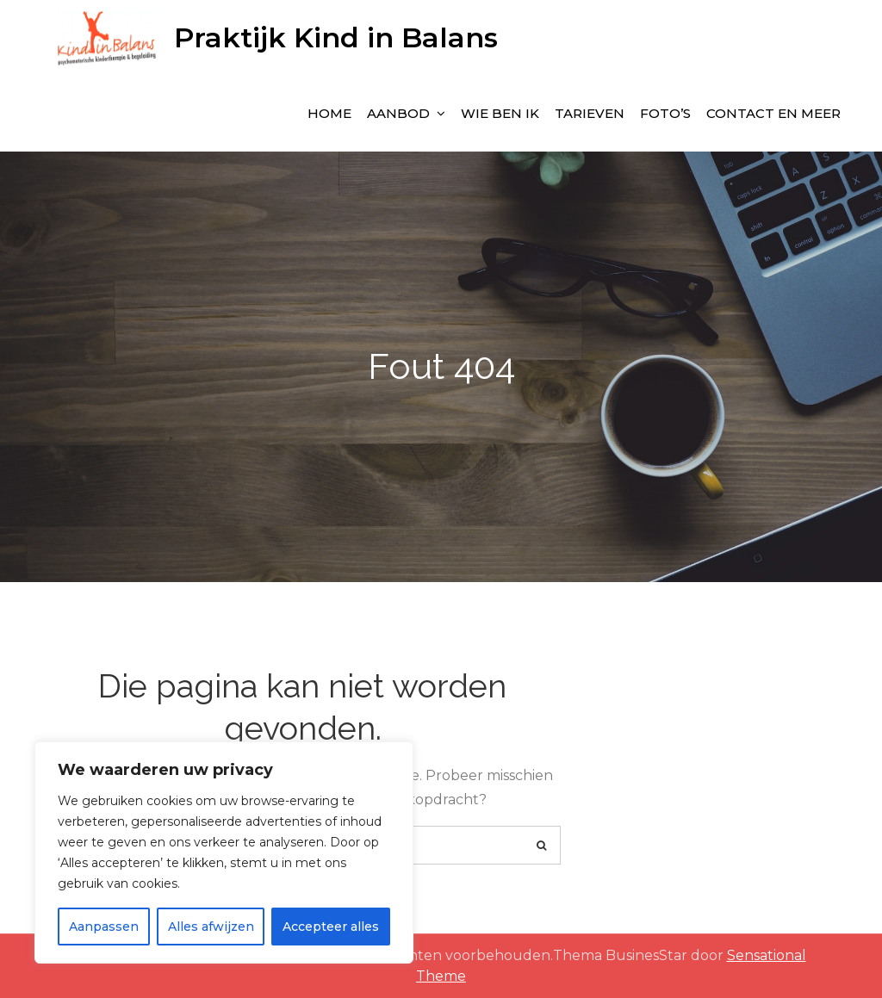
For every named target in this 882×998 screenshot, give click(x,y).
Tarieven (589, 113)
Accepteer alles (331, 926)
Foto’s (665, 113)
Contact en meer (773, 113)
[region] (223, 852)
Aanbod (398, 113)
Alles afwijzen (211, 926)
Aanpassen (104, 926)
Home (329, 113)
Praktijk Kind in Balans (336, 37)
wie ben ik (500, 113)
